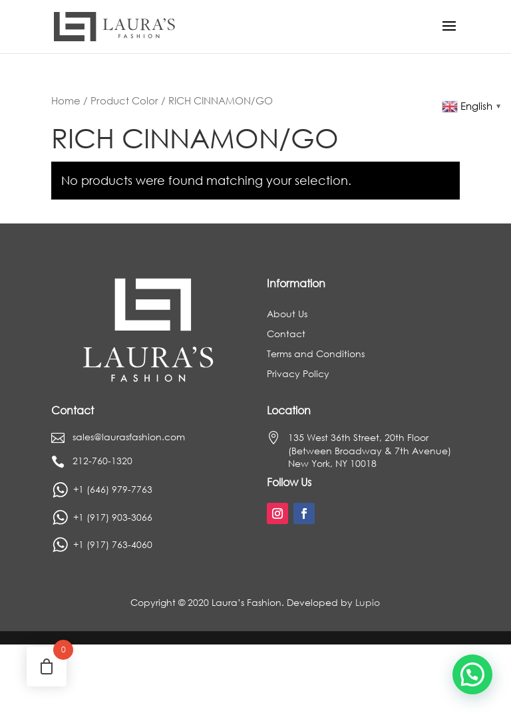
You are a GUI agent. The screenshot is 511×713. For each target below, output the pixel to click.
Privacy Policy (298, 374)
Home (66, 100)
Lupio (367, 602)
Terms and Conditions (316, 354)
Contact (286, 334)
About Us (287, 314)
